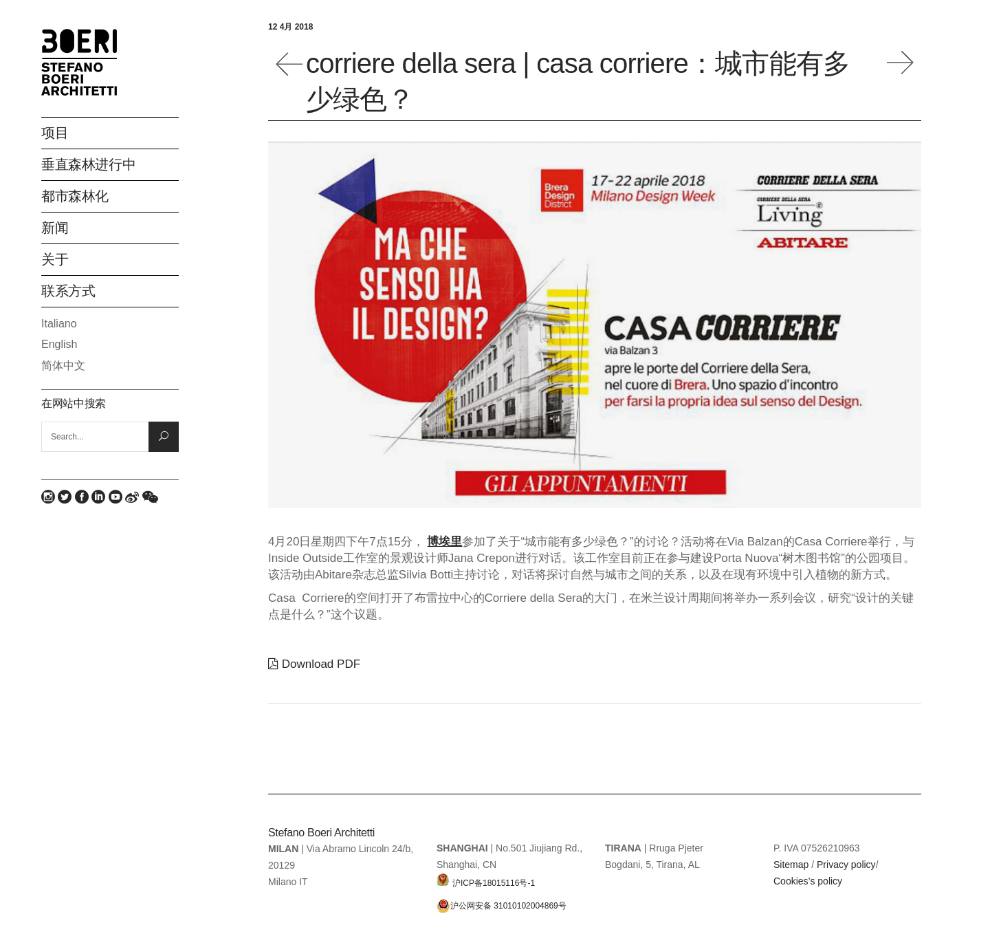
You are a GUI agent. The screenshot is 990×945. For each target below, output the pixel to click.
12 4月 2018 (290, 27)
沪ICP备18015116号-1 (486, 880)
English (59, 344)
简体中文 (63, 365)
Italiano (59, 323)
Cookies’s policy (807, 881)
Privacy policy (846, 864)
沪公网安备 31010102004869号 (501, 906)
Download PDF (314, 664)
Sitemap (790, 864)
